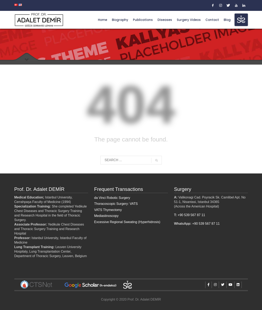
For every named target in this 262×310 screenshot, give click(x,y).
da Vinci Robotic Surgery (112, 197)
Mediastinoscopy (106, 216)
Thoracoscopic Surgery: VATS (116, 203)
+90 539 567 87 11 (191, 215)
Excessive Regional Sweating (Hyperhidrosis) (127, 222)
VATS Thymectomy (108, 210)
